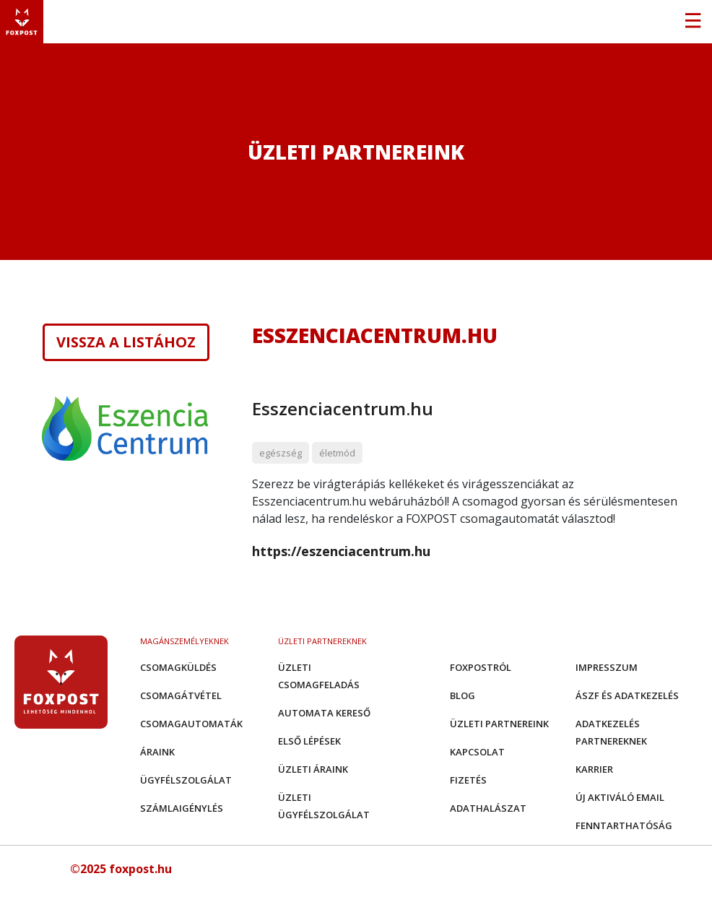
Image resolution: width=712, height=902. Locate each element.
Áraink (157, 751)
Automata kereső (324, 712)
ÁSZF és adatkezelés (627, 695)
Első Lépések (309, 740)
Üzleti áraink (313, 769)
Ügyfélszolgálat (186, 779)
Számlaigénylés (181, 808)
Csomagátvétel (181, 695)
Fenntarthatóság (624, 825)
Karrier (594, 769)
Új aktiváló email (620, 797)
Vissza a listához (126, 342)
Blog (462, 695)
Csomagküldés (178, 667)
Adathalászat (488, 808)
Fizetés (468, 779)
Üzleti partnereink (499, 723)
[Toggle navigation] (692, 22)
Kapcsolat (477, 751)
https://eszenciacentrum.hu (341, 551)
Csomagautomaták (191, 723)
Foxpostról (480, 667)
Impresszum (607, 667)
